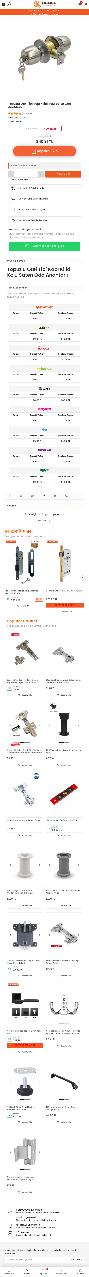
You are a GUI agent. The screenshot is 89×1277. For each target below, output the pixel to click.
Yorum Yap (44, 520)
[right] (82, 577)
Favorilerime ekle (18, 179)
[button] (10, 724)
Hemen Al (63, 174)
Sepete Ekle (44, 151)
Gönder (77, 1259)
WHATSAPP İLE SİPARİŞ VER (44, 246)
